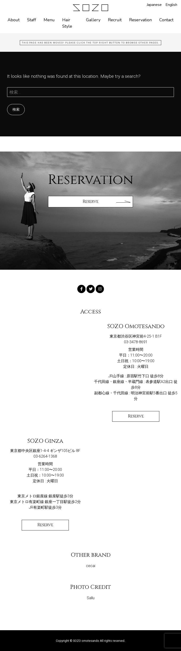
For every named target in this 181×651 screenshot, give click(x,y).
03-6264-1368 (45, 456)
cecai (90, 566)
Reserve (136, 416)
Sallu (91, 598)
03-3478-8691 (136, 342)
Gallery (93, 20)
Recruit (115, 20)
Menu (49, 20)
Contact (166, 20)
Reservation (140, 20)
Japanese (154, 4)
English (171, 4)
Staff (31, 20)
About (14, 20)
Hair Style (67, 23)
